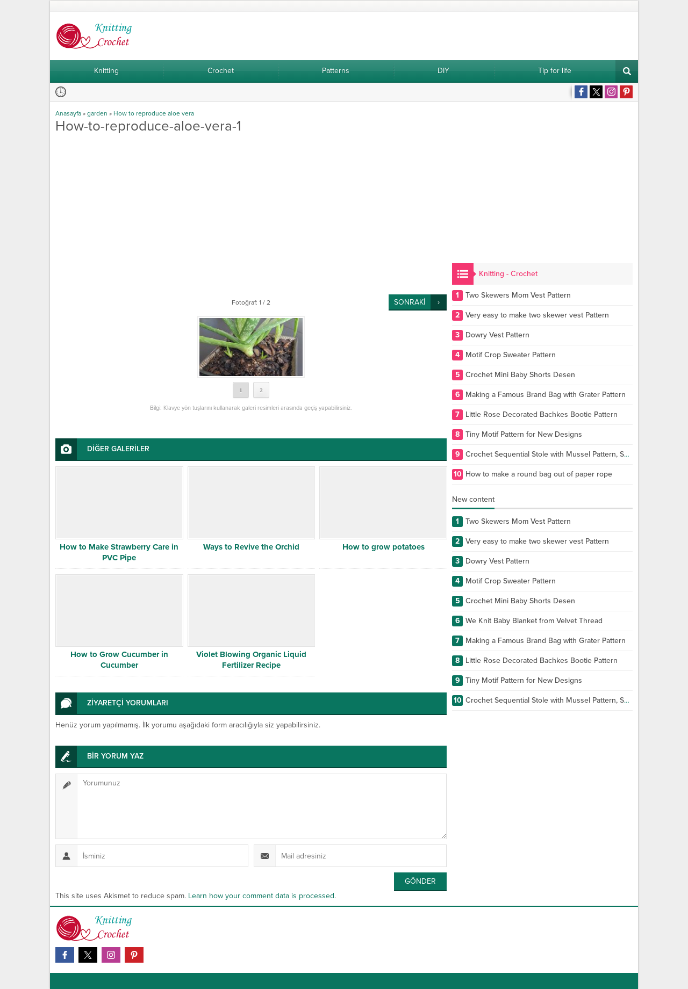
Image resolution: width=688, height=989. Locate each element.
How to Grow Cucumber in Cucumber (119, 659)
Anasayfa (68, 113)
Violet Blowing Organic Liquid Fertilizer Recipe (251, 659)
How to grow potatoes (383, 547)
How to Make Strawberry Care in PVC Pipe (119, 552)
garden (97, 113)
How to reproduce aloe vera (153, 113)
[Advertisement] (251, 214)
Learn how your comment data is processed (261, 895)
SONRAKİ (409, 302)
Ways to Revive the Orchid (251, 547)
